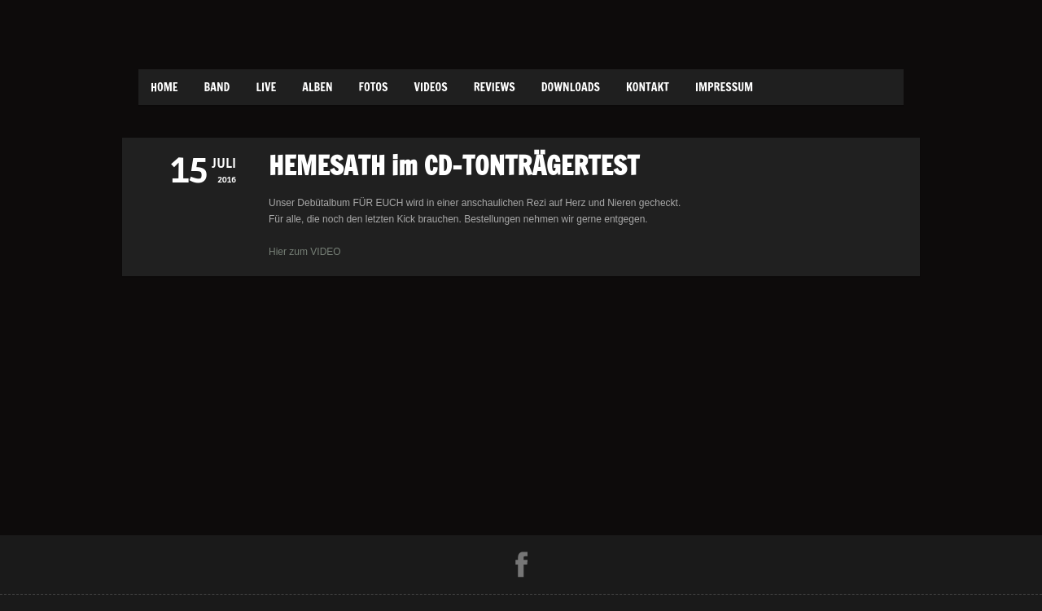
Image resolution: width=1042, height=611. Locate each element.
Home (164, 87)
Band (217, 87)
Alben (317, 87)
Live (266, 87)
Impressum (724, 87)
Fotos (373, 87)
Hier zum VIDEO (305, 251)
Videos (430, 87)
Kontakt (647, 87)
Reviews (494, 87)
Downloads (570, 87)
